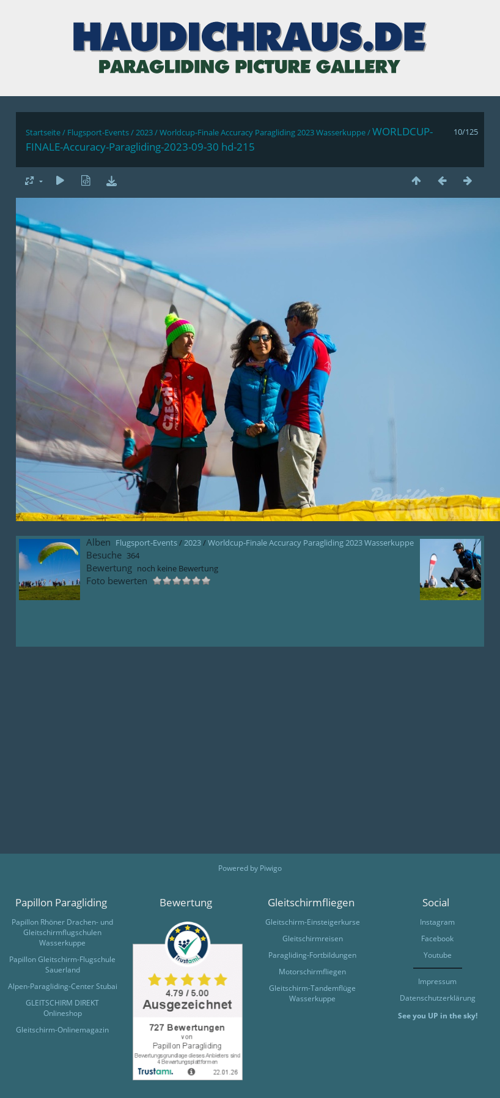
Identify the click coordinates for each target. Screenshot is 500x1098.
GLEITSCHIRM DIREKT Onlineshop (62, 1008)
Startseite (43, 132)
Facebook (437, 938)
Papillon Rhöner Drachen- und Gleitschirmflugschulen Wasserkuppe (62, 932)
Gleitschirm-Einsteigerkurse (312, 922)
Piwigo (271, 868)
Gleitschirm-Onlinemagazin (62, 1030)
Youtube (438, 955)
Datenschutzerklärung (438, 998)
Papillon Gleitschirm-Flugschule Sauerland (62, 964)
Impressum (437, 981)
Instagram (437, 922)
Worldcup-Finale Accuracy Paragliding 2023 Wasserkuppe (263, 132)
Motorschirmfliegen (312, 971)
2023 (144, 132)
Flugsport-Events (98, 132)
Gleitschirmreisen (312, 938)
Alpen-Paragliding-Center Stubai (62, 986)
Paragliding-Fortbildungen (312, 955)
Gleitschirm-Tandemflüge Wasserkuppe (312, 993)
